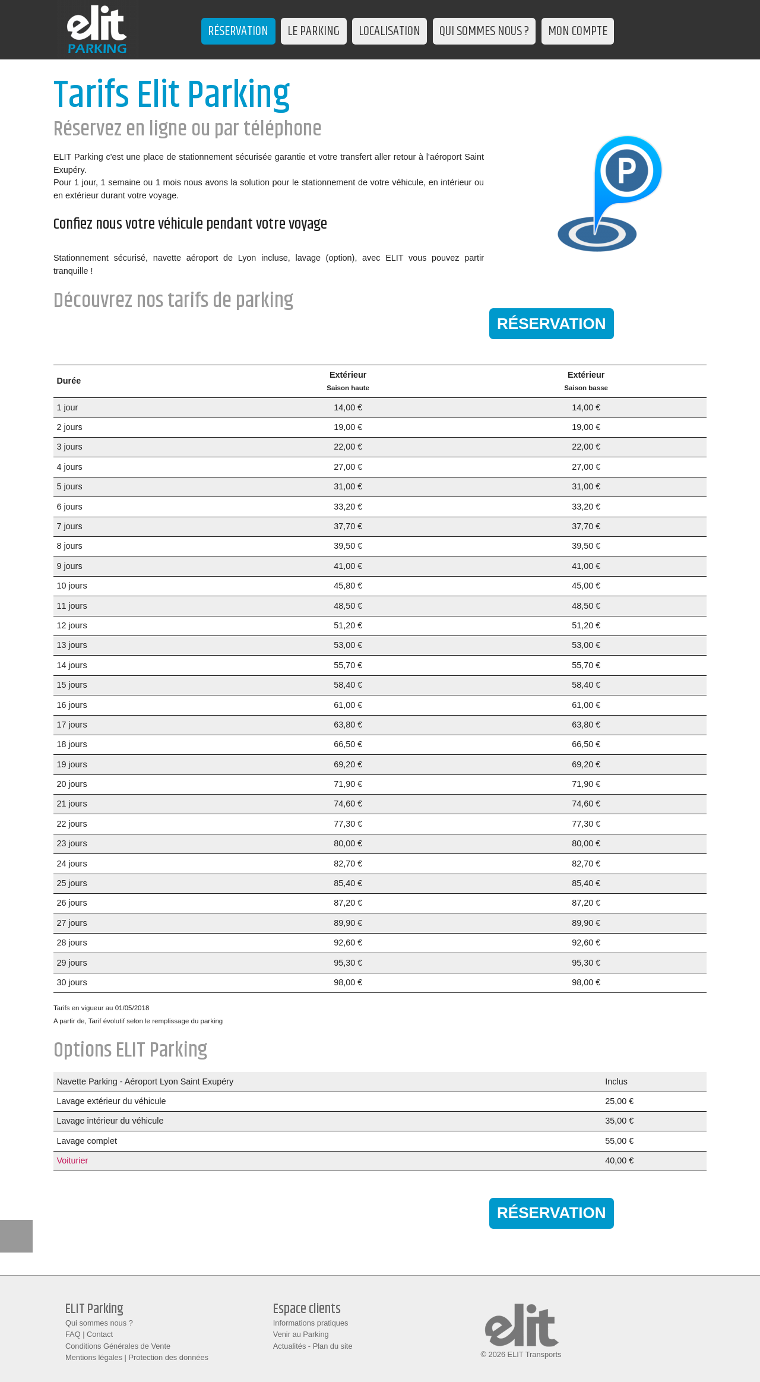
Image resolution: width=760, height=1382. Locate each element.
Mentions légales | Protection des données (136, 1357)
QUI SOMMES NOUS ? (484, 31)
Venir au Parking (301, 1334)
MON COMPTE (577, 31)
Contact (100, 1334)
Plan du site (333, 1346)
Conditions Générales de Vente (117, 1346)
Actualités (289, 1346)
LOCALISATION (389, 31)
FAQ (73, 1334)
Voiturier (72, 1160)
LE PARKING (313, 31)
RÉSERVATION (238, 31)
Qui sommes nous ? (99, 1322)
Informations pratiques (311, 1322)
